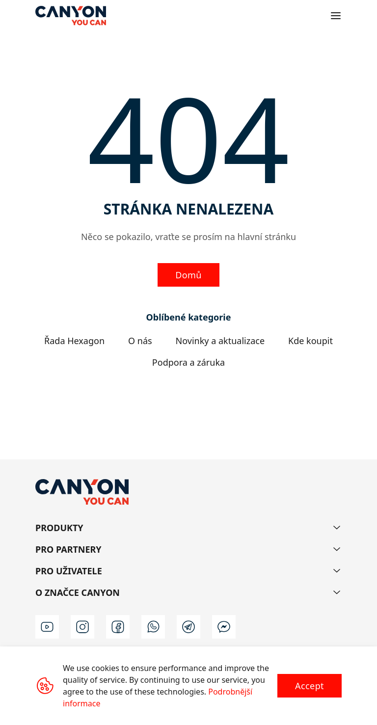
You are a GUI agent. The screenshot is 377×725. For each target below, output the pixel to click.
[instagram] (82, 627)
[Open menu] (336, 16)
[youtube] (47, 627)
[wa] (153, 627)
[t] (188, 627)
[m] (224, 627)
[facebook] (118, 627)
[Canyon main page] (70, 16)
